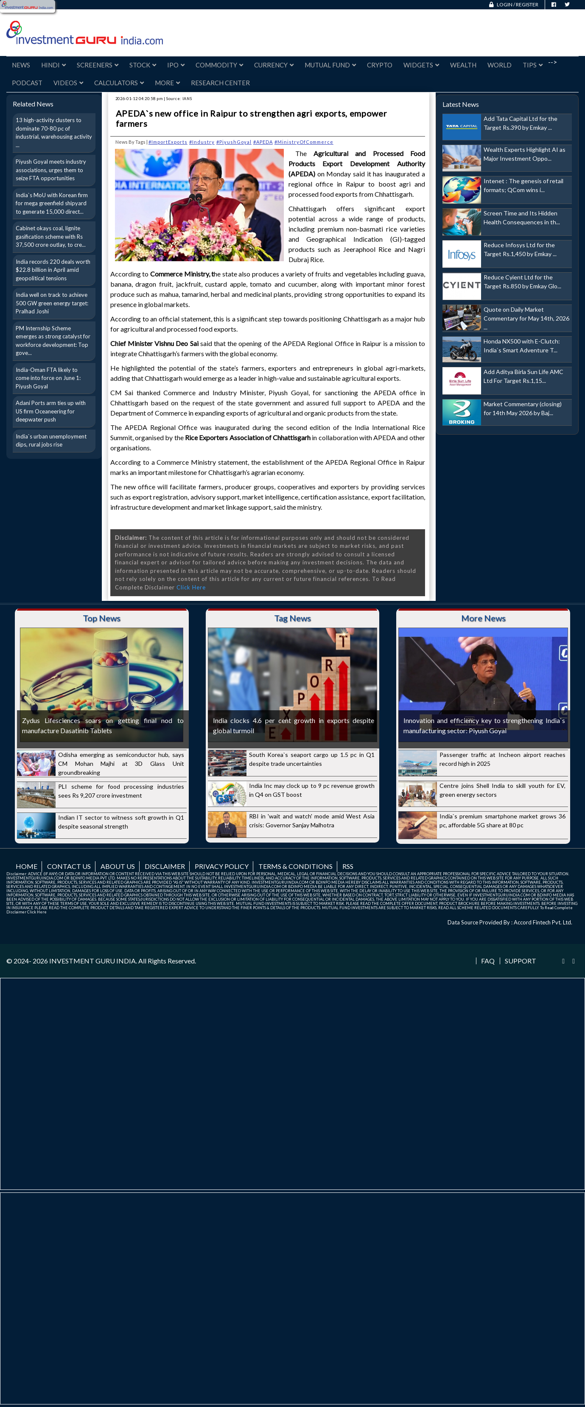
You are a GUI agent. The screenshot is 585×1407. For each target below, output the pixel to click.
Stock (142, 65)
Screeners (97, 65)
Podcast (27, 83)
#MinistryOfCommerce (303, 142)
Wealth (463, 65)
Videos (68, 83)
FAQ (488, 961)
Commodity (219, 65)
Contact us (69, 866)
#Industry (202, 142)
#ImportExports (168, 142)
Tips (533, 65)
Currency (274, 65)
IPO (176, 65)
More (167, 83)
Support (520, 961)
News (21, 65)
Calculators (119, 83)
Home (26, 866)
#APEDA (263, 142)
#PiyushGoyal (234, 142)
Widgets (421, 65)
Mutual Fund (330, 65)
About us (118, 866)
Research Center (220, 83)
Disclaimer (165, 866)
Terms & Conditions (295, 866)
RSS (347, 866)
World (499, 65)
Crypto (379, 65)
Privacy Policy (222, 866)
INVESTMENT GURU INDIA (92, 961)
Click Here (191, 587)
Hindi (53, 65)
